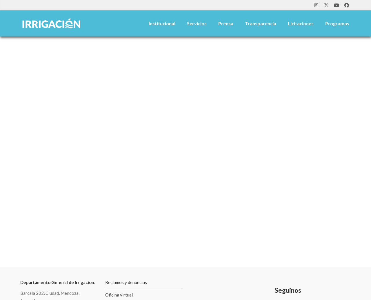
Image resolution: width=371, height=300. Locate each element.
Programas (337, 23)
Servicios (197, 23)
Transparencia (260, 23)
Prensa (225, 23)
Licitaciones (301, 23)
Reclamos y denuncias (126, 282)
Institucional (162, 23)
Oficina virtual (119, 294)
